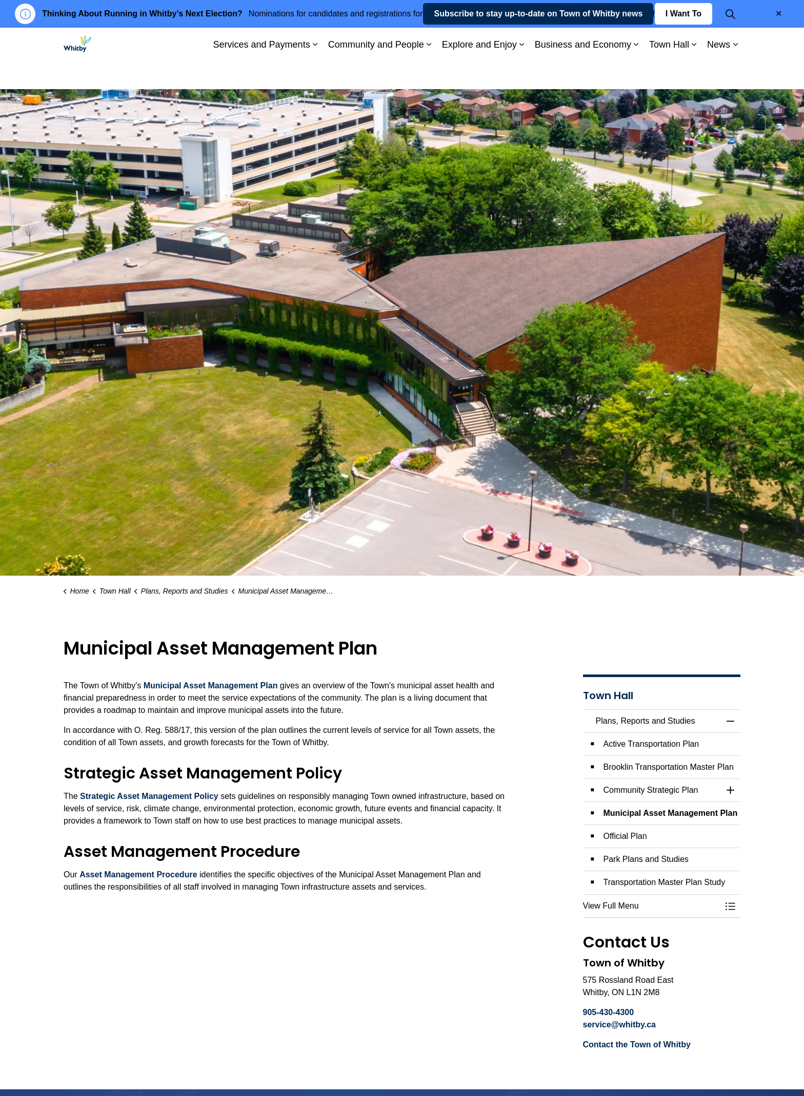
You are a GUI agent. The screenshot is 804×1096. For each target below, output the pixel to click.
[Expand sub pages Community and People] (429, 73)
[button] (651, 906)
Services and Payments (261, 73)
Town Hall (669, 73)
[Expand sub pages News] (735, 73)
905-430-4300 (608, 1012)
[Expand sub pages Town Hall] (694, 73)
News (718, 73)
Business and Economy (583, 73)
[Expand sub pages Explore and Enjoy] (522, 73)
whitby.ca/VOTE (646, 13)
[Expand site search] (730, 43)
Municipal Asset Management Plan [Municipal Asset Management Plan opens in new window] (211, 685)
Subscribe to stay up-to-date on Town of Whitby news (538, 43)
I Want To (683, 43)
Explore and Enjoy (479, 73)
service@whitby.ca (619, 1024)
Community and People (376, 73)
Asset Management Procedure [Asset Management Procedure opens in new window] (138, 874)
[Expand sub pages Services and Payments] (315, 73)
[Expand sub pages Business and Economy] (636, 73)
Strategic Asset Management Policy (149, 796)
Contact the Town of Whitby (637, 1044)
